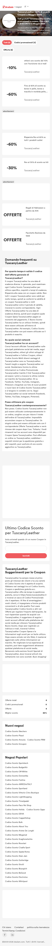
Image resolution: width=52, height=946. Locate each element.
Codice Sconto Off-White (16, 771)
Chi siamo (7, 927)
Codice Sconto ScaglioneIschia (18, 839)
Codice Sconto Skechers (16, 731)
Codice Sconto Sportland (16, 788)
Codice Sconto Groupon (15, 744)
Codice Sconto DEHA (14, 813)
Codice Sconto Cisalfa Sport (17, 847)
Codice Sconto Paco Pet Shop (18, 805)
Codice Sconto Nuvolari (15, 843)
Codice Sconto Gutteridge (16, 860)
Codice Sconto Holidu (15, 809)
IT (25, 6)
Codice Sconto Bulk (13, 822)
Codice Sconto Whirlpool (16, 881)
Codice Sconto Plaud (14, 735)
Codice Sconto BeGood (15, 872)
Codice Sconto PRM (36, 739)
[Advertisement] (26, 121)
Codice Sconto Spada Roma (17, 851)
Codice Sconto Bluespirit (16, 868)
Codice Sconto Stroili (14, 864)
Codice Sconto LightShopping (18, 796)
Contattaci (19, 927)
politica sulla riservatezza (38, 927)
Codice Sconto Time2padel (17, 801)
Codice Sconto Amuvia (15, 739)
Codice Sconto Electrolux (16, 877)
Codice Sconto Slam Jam (16, 856)
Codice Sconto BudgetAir (16, 767)
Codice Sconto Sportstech (16, 763)
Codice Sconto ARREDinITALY (18, 784)
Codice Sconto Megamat (16, 834)
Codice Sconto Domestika (16, 775)
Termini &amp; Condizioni (13, 930)
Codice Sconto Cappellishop (17, 818)
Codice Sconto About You (16, 826)
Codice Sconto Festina (15, 780)
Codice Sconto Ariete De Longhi (19, 830)
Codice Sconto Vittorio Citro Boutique (22, 792)
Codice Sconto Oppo (35, 809)
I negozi (18, 6)
